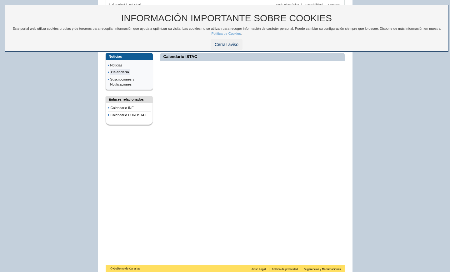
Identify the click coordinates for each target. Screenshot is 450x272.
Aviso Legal (259, 269)
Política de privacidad (285, 269)
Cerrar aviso (226, 44)
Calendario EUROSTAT (129, 115)
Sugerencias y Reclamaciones (322, 269)
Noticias (116, 65)
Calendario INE (122, 108)
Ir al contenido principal (125, 4)
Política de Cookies (226, 33)
